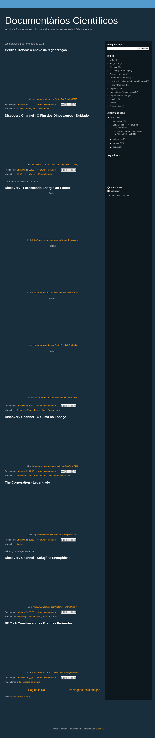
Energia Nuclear (117, 74)
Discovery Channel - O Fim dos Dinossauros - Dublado (47, 115)
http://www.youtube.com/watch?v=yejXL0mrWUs (55, 240)
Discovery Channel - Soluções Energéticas (37, 558)
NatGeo (113, 99)
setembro (118, 139)
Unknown (115, 191)
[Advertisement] (46, 712)
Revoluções (115, 106)
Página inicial (37, 690)
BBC (19, 682)
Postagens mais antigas (84, 690)
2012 (113, 117)
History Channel (117, 85)
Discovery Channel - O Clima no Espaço (35, 417)
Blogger (99, 729)
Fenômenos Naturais (119, 77)
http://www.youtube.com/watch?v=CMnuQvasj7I (55, 607)
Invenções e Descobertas (37, 108)
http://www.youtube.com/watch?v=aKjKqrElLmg (55, 534)
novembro (118, 121)
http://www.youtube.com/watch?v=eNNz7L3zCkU (55, 466)
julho (115, 147)
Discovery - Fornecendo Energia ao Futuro (37, 188)
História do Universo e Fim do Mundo (34, 174)
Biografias (114, 63)
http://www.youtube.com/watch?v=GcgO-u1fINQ (55, 99)
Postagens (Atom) (21, 696)
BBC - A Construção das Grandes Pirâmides (38, 623)
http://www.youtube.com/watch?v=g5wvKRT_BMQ (55, 164)
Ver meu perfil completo (118, 195)
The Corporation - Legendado (27, 482)
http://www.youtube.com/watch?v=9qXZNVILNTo (55, 292)
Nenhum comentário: (47, 104)
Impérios (114, 88)
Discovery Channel (26, 410)
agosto (116, 143)
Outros (20, 544)
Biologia (21, 108)
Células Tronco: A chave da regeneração (36, 50)
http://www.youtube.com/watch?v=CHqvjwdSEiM (55, 672)
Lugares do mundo (31, 682)
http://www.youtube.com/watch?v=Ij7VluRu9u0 (55, 397)
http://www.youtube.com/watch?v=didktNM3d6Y (55, 345)
